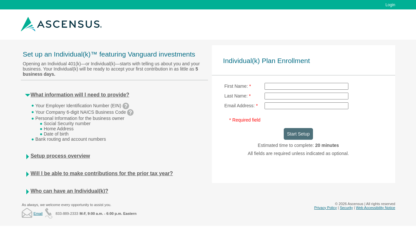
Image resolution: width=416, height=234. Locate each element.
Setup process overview (60, 156)
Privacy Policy (325, 208)
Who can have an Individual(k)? (69, 191)
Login (390, 5)
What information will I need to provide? (80, 95)
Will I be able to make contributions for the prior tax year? (102, 173)
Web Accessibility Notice (375, 208)
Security (346, 208)
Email (38, 213)
